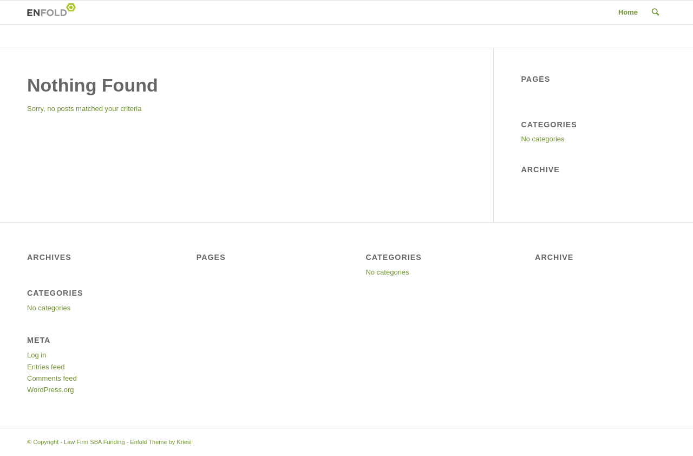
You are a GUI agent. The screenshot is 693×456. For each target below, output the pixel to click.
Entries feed (45, 367)
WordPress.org (50, 390)
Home (628, 12)
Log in (36, 355)
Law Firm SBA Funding (94, 442)
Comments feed (52, 378)
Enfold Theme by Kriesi (161, 442)
